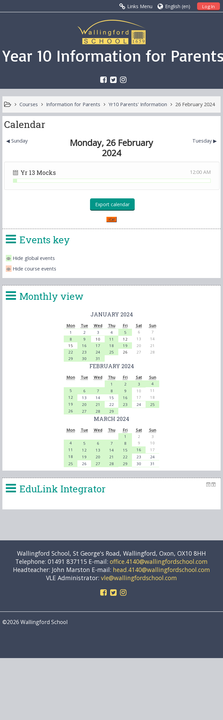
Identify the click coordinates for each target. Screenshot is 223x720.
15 (111, 397)
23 (84, 352)
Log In (208, 6)
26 (70, 410)
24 (97, 352)
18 (111, 345)
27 (84, 411)
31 (97, 358)
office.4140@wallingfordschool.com (159, 561)
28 (97, 411)
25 (111, 352)
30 (84, 358)
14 (97, 397)
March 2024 (111, 418)
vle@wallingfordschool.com (139, 578)
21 (97, 404)
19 (125, 345)
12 (70, 397)
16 (84, 345)
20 (84, 404)
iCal (111, 219)
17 (97, 345)
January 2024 (111, 314)
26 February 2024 (195, 104)
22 (70, 352)
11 (111, 339)
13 (84, 397)
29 (70, 358)
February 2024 (111, 366)
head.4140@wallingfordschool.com (161, 570)
